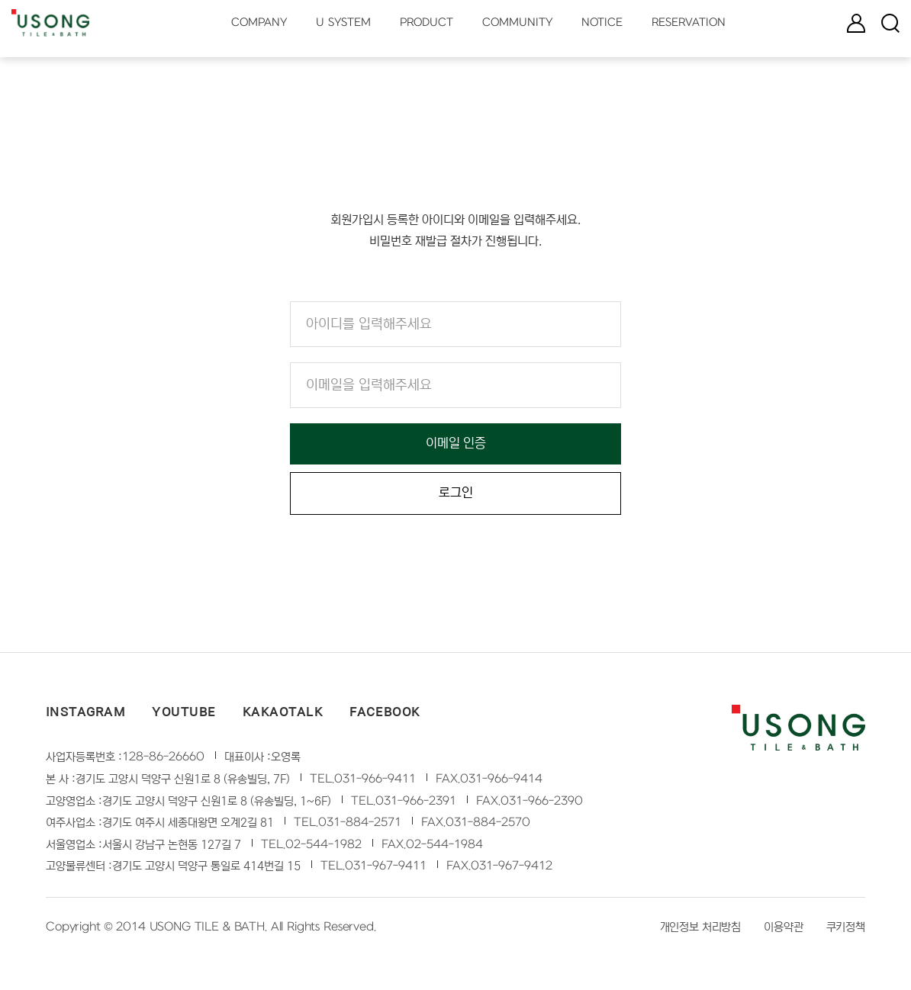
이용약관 (783, 930)
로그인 (456, 496)
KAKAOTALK (283, 715)
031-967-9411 (386, 869)
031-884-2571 (359, 826)
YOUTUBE (183, 715)
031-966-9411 (375, 782)
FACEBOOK (384, 715)
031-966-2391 (415, 805)
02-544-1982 (323, 848)
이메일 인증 (456, 444)
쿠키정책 (845, 930)
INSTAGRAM (85, 715)
